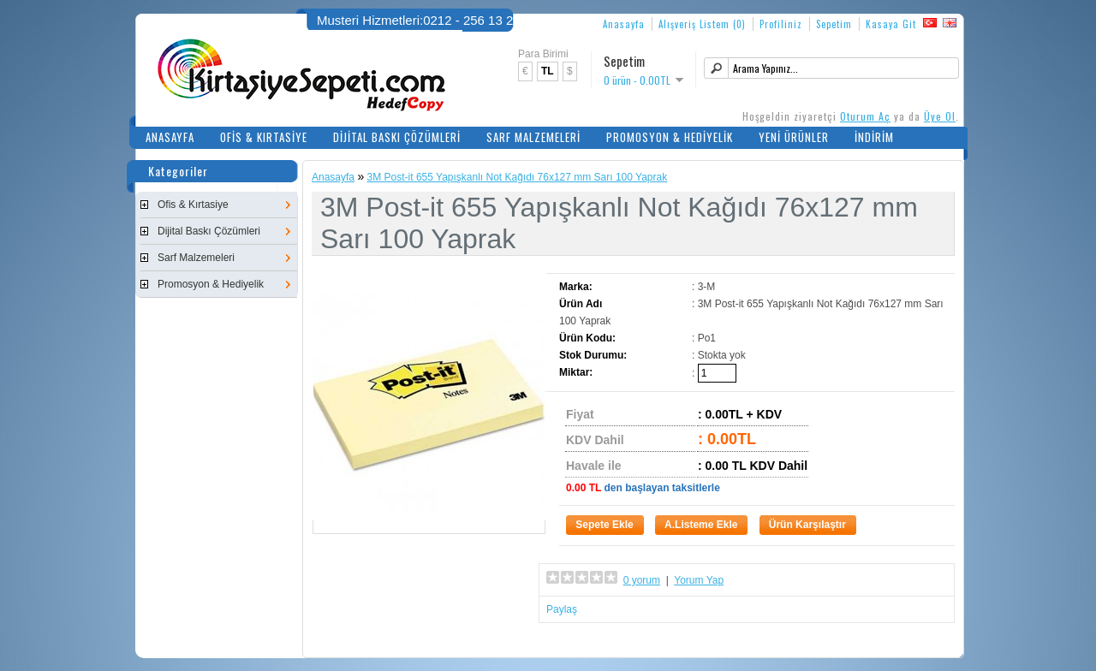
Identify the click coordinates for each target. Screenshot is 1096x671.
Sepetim (834, 24)
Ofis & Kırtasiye (263, 136)
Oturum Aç (865, 116)
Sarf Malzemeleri (533, 136)
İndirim (874, 136)
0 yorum (641, 580)
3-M (707, 287)
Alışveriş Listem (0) (702, 24)
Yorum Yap (699, 580)
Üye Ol (940, 116)
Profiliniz (780, 24)
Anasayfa (624, 24)
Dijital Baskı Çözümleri (397, 136)
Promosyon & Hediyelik (669, 136)
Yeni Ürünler (794, 136)
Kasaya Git (891, 24)
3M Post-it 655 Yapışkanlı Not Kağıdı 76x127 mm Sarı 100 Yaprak (517, 177)
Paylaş (561, 609)
